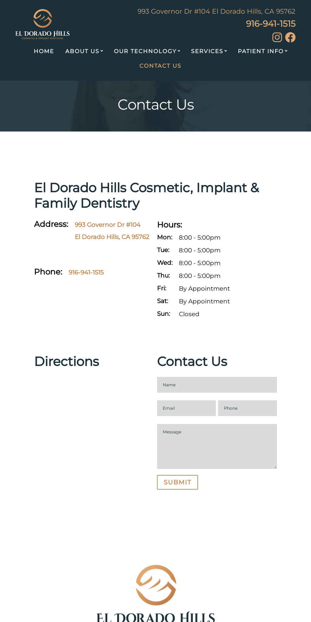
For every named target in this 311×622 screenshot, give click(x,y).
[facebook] (290, 40)
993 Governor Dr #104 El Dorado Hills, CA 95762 (217, 11)
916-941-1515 (271, 24)
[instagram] (277, 40)
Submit (177, 482)
